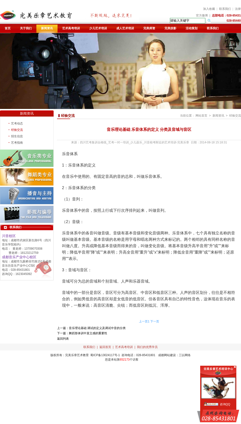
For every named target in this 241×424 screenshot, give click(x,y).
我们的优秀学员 (147, 347)
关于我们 (26, 28)
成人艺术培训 (125, 28)
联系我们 (225, 9)
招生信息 (17, 136)
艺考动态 (17, 123)
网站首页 (201, 115)
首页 (8, 28)
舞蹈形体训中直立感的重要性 (88, 333)
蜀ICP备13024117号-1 (105, 355)
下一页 (154, 321)
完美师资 (149, 28)
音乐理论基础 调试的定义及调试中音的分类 (97, 328)
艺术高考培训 (71, 28)
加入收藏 (209, 9)
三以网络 (185, 355)
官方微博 (202, 15)
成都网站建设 (167, 355)
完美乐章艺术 (74, 355)
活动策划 (191, 28)
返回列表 (63, 338)
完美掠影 (170, 28)
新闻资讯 (47, 28)
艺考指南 (17, 142)
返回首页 (105, 347)
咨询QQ (225, 404)
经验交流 (17, 130)
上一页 (143, 321)
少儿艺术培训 (98, 28)
